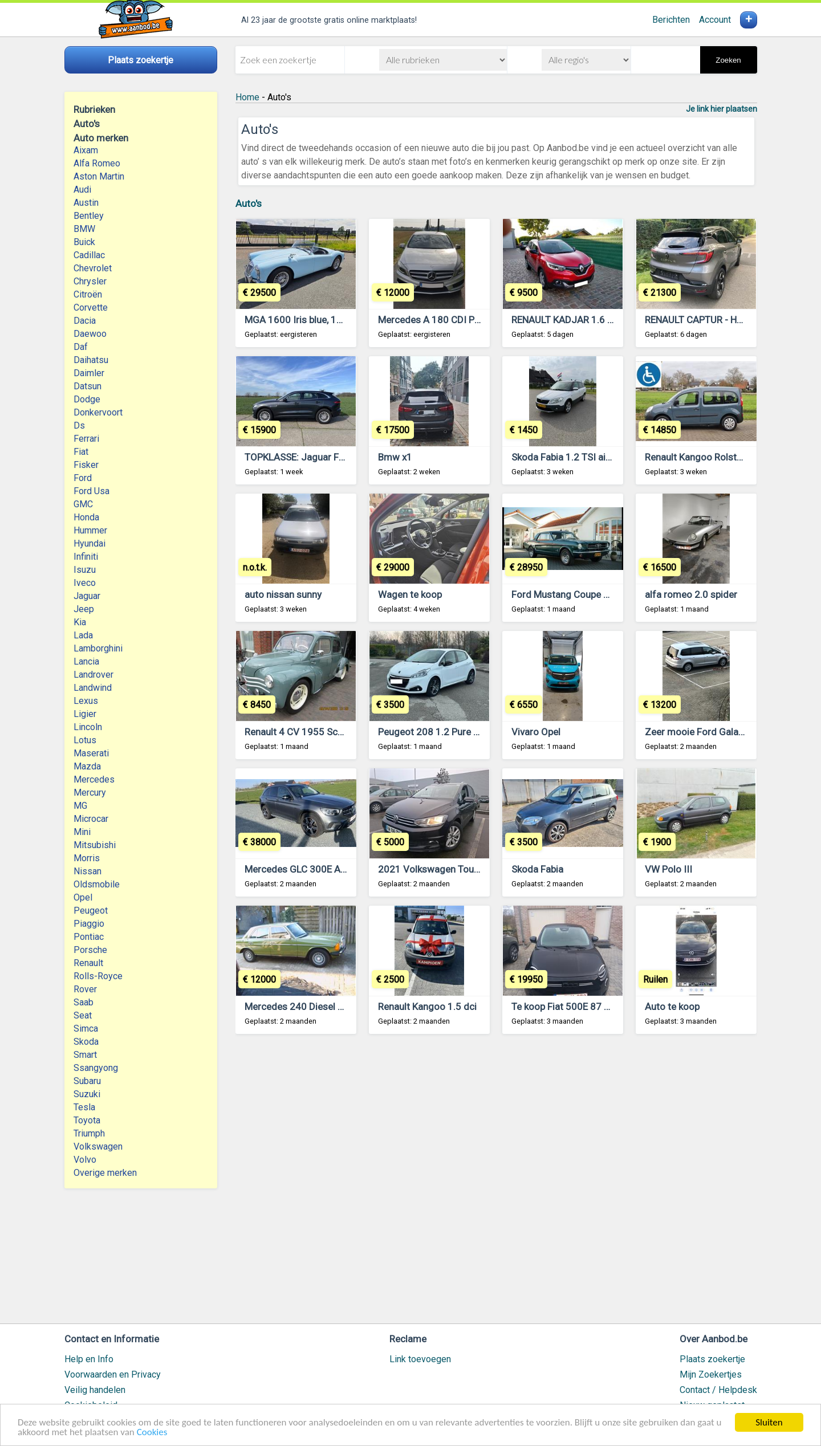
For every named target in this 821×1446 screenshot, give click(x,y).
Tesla (84, 1107)
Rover (85, 989)
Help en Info (88, 1359)
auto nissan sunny (283, 594)
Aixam (86, 150)
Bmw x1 (395, 457)
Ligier (85, 713)
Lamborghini (98, 648)
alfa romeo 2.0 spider (691, 594)
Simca (86, 1028)
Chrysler (90, 281)
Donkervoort (98, 412)
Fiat (81, 451)
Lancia (86, 661)
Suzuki (87, 1094)
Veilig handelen (94, 1389)
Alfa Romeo (97, 163)
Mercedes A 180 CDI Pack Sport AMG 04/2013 (478, 319)
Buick (84, 242)
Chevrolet (93, 268)
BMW (84, 228)
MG (80, 805)
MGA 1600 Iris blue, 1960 (299, 319)
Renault (88, 963)
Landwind (93, 687)
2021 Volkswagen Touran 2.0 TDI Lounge (466, 869)
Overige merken (105, 1172)
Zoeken (728, 60)
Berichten (671, 19)
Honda (86, 517)
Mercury (90, 792)
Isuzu (85, 569)
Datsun (87, 386)
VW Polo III (668, 869)
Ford (83, 478)
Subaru (87, 1081)
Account (715, 19)
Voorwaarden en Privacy (112, 1374)
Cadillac (89, 255)
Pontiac (89, 936)
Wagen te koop (410, 594)
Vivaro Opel (535, 732)
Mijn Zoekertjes (711, 1374)
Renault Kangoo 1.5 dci (427, 1006)
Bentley (89, 215)
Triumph (89, 1133)
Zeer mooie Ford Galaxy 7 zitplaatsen (725, 732)
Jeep (84, 609)
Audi (82, 189)
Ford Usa (91, 491)
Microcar (91, 818)
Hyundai (89, 543)
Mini (82, 831)
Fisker (86, 464)
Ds (79, 425)
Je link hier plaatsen (721, 108)
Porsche (90, 949)
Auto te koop (672, 1006)
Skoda (86, 1041)
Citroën (88, 294)
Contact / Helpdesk (718, 1389)
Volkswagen (98, 1146)
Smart (85, 1054)
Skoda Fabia (537, 869)
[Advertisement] (496, 1184)
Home (247, 97)
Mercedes (94, 779)
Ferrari (86, 438)
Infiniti (86, 556)
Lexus (86, 700)
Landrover (93, 674)
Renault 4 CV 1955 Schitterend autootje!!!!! (335, 732)
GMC (83, 504)
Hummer (90, 530)
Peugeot (91, 910)
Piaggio (89, 923)
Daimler (89, 373)
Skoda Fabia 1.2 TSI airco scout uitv (587, 457)
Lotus (85, 740)
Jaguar (87, 595)
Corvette (91, 307)
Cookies (152, 1433)
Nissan (87, 871)
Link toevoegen (420, 1359)
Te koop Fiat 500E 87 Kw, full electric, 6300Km (610, 1006)
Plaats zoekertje (712, 1359)
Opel (83, 897)
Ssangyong (96, 1067)
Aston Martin (99, 176)
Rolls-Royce (98, 976)
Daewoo (90, 333)
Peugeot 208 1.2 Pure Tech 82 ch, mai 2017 (471, 732)
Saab (84, 1002)
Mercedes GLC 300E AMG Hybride (317, 869)
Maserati (91, 753)
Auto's (248, 203)
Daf (81, 346)
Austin (86, 202)
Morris (87, 858)
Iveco (85, 582)
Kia (80, 622)
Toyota (87, 1120)
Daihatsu (91, 360)
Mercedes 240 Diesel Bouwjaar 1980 (324, 1006)
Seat (83, 1015)
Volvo (85, 1159)
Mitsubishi (95, 845)
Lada (83, 635)
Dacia (85, 320)
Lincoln (88, 727)
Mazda (87, 766)
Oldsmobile (97, 884)
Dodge (87, 399)
